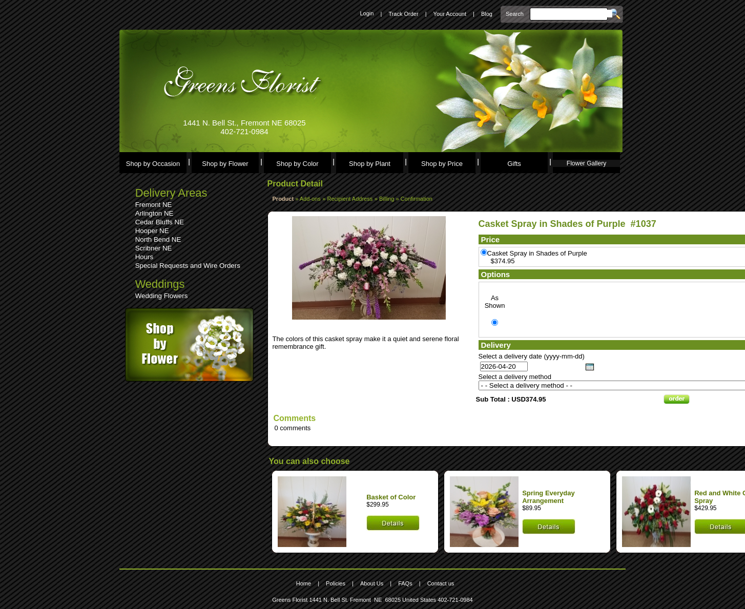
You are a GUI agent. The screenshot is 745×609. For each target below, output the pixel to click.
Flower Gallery (586, 163)
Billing (387, 199)
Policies (335, 583)
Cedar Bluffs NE (159, 222)
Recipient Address (350, 199)
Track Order (403, 14)
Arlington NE (154, 213)
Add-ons (310, 199)
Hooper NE (152, 231)
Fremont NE (153, 204)
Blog (486, 14)
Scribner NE (153, 248)
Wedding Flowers (161, 296)
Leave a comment (300, 331)
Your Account (449, 14)
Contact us (440, 583)
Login (367, 13)
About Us (371, 583)
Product (283, 199)
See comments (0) (301, 323)
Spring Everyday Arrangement (548, 497)
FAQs (405, 583)
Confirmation (416, 199)
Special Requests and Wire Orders (187, 265)
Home (303, 583)
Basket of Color (391, 497)
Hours (144, 257)
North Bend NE (158, 239)
